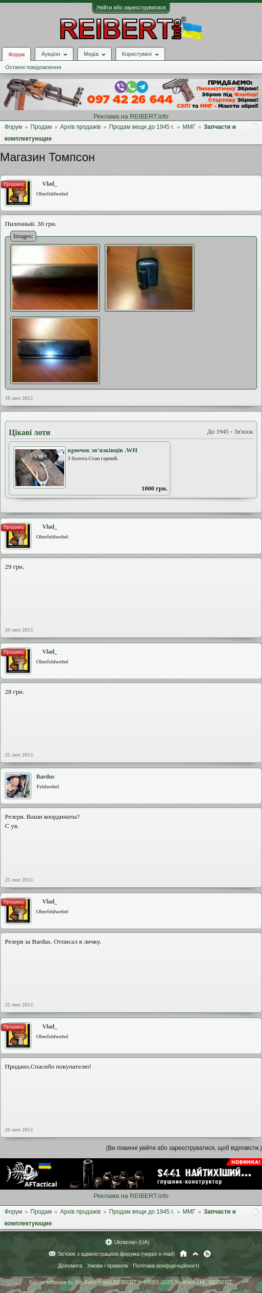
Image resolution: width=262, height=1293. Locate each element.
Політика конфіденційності (166, 1266)
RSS (207, 1253)
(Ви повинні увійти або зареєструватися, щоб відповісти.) (184, 1148)
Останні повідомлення (33, 67)
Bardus (45, 776)
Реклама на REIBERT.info (131, 116)
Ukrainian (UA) (131, 1242)
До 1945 (218, 431)
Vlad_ (49, 183)
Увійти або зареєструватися (131, 7)
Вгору (195, 1253)
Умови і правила (107, 1266)
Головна (183, 1253)
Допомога (70, 1266)
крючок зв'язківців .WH (103, 450)
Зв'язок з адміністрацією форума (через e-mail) (116, 1254)
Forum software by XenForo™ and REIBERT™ (131, 1282)
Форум (16, 54)
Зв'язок (243, 431)
